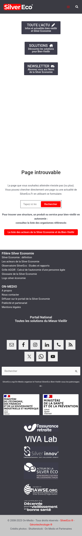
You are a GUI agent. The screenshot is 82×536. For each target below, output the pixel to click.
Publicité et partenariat (14, 303)
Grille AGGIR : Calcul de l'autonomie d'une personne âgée (33, 269)
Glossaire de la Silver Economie (19, 274)
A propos (7, 290)
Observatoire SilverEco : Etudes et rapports (25, 265)
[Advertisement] (41, 120)
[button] (77, 7)
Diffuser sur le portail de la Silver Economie (26, 298)
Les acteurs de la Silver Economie (20, 261)
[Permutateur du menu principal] (68, 7)
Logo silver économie (14, 278)
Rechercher (50, 204)
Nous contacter (10, 294)
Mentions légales (11, 307)
